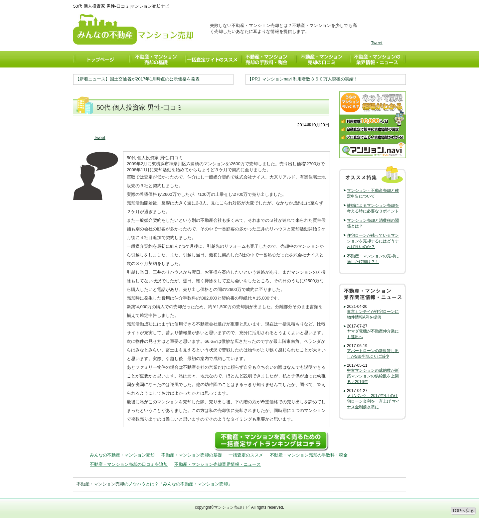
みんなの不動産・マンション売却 (122, 455)
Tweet (377, 42)
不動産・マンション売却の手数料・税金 (309, 455)
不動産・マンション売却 (100, 483)
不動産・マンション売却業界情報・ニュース (217, 464)
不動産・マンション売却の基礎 (191, 455)
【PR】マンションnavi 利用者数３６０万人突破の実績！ (302, 78)
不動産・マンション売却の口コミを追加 (129, 464)
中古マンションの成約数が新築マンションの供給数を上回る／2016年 (373, 376)
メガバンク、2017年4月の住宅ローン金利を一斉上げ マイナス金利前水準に (373, 401)
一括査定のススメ (246, 455)
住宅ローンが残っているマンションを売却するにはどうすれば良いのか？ (373, 241)
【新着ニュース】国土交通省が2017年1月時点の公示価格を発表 (137, 78)
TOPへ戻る (463, 510)
